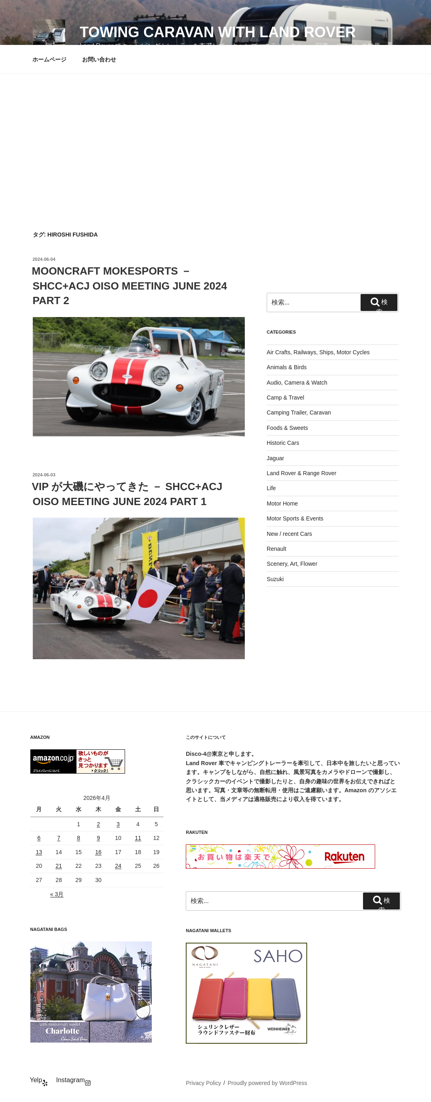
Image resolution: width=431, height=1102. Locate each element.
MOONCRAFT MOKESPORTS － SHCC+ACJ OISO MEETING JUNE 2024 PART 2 (129, 286)
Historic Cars (283, 443)
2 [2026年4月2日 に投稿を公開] (98, 824)
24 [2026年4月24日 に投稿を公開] (118, 866)
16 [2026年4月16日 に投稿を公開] (98, 852)
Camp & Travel (285, 397)
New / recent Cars (289, 534)
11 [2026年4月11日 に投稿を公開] (138, 838)
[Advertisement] (215, 134)
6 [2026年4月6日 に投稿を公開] (38, 838)
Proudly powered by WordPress (268, 1083)
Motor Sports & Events (295, 518)
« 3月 (57, 894)
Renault (276, 549)
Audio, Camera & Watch (297, 382)
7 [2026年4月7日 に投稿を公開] (58, 838)
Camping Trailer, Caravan (299, 412)
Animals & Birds (287, 367)
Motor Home (282, 503)
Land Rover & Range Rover (301, 473)
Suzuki (275, 579)
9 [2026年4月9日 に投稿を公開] (98, 838)
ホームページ (49, 59)
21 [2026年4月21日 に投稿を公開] (58, 866)
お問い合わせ (99, 59)
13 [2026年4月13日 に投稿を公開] (39, 852)
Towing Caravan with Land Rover (218, 32)
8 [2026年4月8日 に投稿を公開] (78, 838)
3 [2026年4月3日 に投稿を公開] (118, 824)
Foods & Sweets (287, 428)
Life (271, 488)
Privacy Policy (203, 1083)
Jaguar (275, 458)
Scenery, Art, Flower (292, 564)
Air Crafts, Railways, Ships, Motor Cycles (318, 352)
